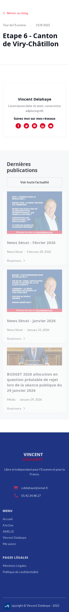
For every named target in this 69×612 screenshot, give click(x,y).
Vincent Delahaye (14, 542)
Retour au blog (15, 13)
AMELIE (8, 536)
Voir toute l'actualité (34, 187)
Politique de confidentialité (20, 577)
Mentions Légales (14, 570)
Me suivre (9, 548)
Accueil (8, 524)
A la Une (8, 530)
